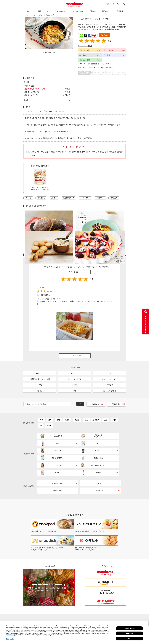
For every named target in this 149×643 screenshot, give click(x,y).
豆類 (105, 408)
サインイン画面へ (74, 249)
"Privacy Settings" (23, 633)
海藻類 (77, 408)
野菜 (86, 408)
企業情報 (120, 10)
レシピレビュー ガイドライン (118, 232)
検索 (124, 4)
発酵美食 (92, 10)
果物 (114, 408)
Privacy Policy (10, 639)
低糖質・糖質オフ (68, 198)
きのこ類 (96, 408)
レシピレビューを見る (85, 46)
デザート (89, 67)
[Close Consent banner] (146, 623)
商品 (39, 10)
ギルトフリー (100, 198)
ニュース (29, 10)
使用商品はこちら (49, 52)
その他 (111, 67)
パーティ (54, 198)
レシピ (49, 10)
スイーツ (28, 198)
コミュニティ (61, 10)
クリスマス (114, 198)
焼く (102, 67)
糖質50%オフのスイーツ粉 (35, 88)
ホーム (26, 15)
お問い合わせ (106, 10)
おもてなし (41, 198)
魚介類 (67, 408)
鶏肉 (58, 408)
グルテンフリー (85, 198)
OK (129, 638)
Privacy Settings (129, 628)
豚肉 (49, 408)
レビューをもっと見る (74, 333)
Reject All (129, 633)
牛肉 (41, 408)
